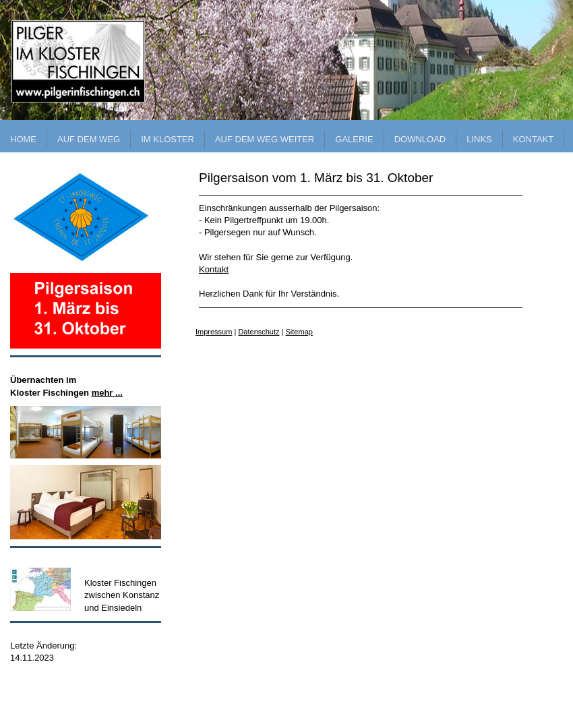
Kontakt (214, 269)
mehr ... (107, 393)
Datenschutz (258, 332)
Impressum (213, 332)
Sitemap (299, 332)
